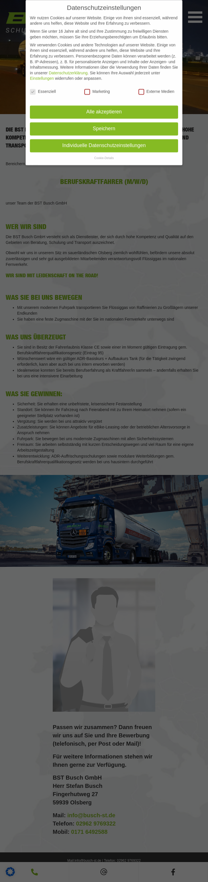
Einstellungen (42, 72)
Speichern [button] (104, 122)
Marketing (97, 85)
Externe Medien (156, 85)
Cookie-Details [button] (104, 151)
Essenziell (43, 85)
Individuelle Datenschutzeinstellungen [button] (104, 139)
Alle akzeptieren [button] (104, 105)
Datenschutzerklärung (68, 66)
